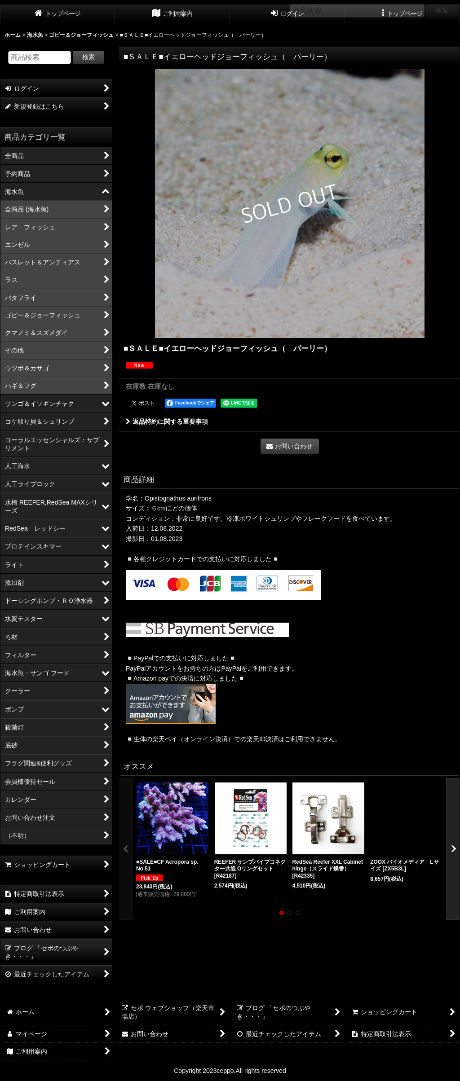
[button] (126, 849)
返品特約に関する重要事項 (167, 421)
